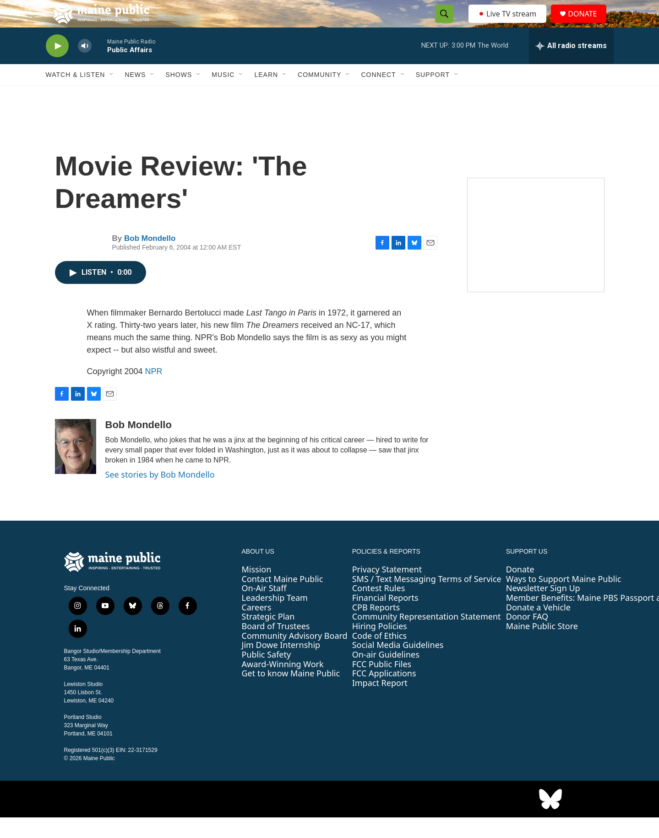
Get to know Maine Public (291, 693)
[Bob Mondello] (75, 467)
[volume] (85, 66)
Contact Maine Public (282, 599)
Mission (257, 589)
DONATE (588, 24)
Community (319, 95)
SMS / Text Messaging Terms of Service (426, 599)
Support (433, 95)
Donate (520, 589)
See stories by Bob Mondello (160, 495)
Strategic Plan (268, 636)
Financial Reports (385, 618)
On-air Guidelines (385, 674)
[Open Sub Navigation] (111, 95)
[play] (57, 66)
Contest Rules (378, 608)
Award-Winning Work (283, 684)
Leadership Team (275, 618)
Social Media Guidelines (398, 665)
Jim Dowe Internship (281, 665)
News (135, 95)
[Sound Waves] (536, 255)
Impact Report (380, 703)
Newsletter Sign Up (543, 608)
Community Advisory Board (295, 656)
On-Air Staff (264, 608)
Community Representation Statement (426, 636)
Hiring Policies (379, 646)
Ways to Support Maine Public (563, 599)
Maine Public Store (542, 646)
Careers (257, 627)
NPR (154, 392)
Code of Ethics (379, 656)
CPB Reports (376, 627)
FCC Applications (384, 693)
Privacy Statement (387, 589)
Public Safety (266, 674)
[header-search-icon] (442, 24)
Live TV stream (508, 23)
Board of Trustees (276, 646)
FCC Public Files (382, 684)
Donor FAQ (527, 636)
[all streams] (571, 66)
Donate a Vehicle (538, 627)
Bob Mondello (149, 259)
